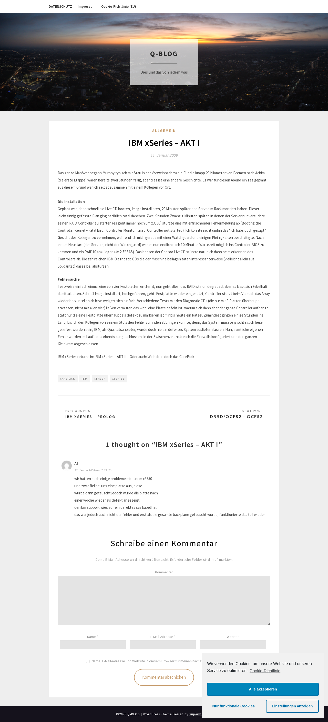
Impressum (87, 6)
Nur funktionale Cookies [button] (233, 706)
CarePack (67, 378)
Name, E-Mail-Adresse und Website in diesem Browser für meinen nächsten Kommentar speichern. (167, 661)
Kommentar (164, 572)
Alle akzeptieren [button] (263, 689)
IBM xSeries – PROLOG (90, 416)
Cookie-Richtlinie (265, 671)
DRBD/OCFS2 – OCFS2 (236, 416)
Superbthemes (200, 714)
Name (92, 636)
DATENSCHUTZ (60, 6)
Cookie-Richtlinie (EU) (118, 6)
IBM (85, 378)
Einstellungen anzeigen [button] (292, 706)
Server (100, 378)
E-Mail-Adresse (163, 636)
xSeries (118, 378)
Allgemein (164, 130)
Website (233, 636)
